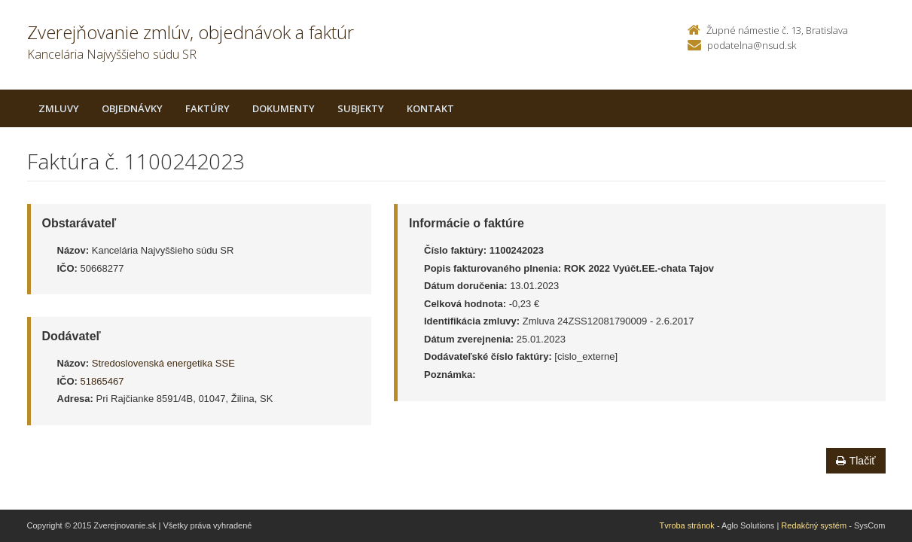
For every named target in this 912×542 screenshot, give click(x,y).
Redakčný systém (813, 525)
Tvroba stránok (687, 525)
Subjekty (360, 108)
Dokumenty (283, 108)
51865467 (102, 381)
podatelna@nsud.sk (751, 45)
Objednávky (132, 108)
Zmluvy (58, 108)
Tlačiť (856, 461)
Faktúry (207, 108)
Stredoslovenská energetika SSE (163, 363)
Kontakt (430, 108)
